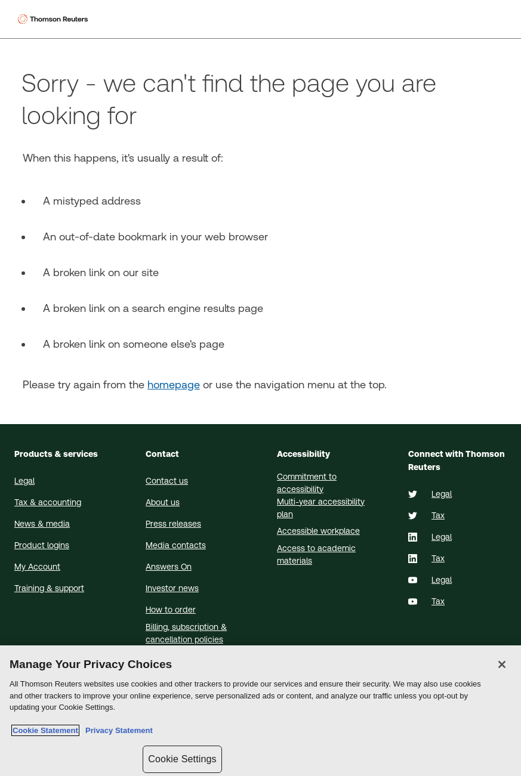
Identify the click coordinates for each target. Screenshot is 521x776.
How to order (171, 609)
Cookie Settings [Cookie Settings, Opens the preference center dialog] (182, 759)
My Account (37, 566)
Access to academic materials (316, 554)
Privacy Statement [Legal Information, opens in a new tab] (117, 730)
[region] (260, 710)
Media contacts (176, 545)
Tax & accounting (47, 502)
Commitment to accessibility (307, 483)
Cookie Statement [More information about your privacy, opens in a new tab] (45, 730)
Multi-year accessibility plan (321, 508)
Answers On (169, 566)
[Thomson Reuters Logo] (54, 19)
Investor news (172, 588)
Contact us (167, 481)
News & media (42, 523)
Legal (24, 481)
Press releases (173, 523)
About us (163, 502)
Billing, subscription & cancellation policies (186, 633)
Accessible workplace (318, 531)
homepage (173, 384)
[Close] (502, 664)
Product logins (41, 545)
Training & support (49, 588)
